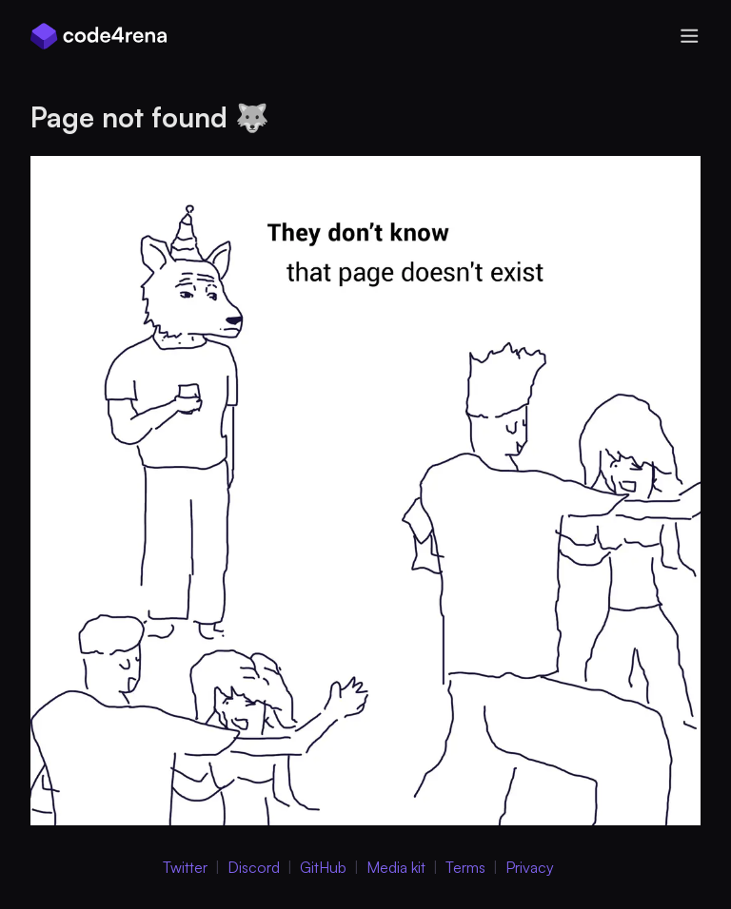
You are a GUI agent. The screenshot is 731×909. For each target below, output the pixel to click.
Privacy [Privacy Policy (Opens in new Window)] (529, 867)
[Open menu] (689, 36)
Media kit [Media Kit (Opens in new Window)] (395, 867)
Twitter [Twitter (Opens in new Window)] (185, 867)
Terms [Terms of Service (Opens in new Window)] (465, 867)
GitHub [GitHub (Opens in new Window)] (323, 867)
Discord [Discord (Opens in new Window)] (253, 867)
